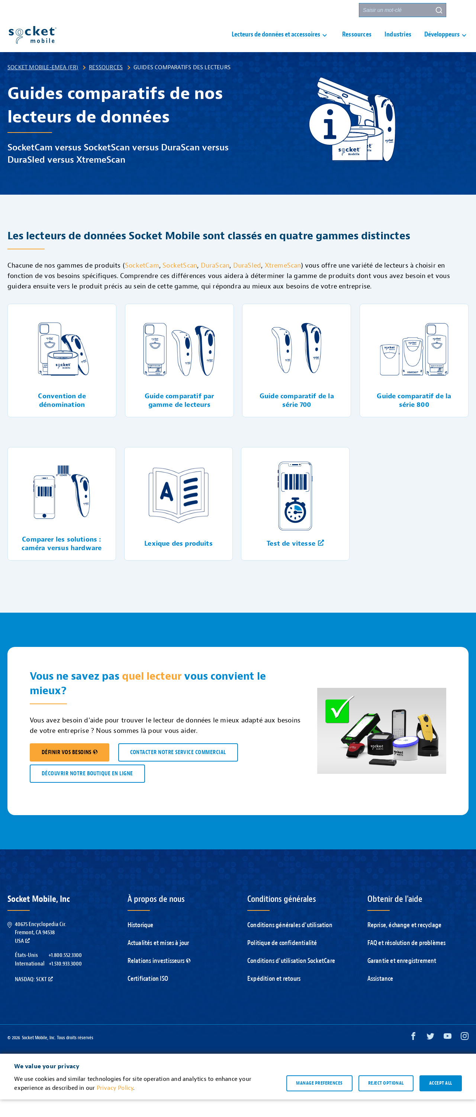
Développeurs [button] (442, 43)
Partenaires (336, 10)
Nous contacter (290, 10)
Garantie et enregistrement (402, 978)
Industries (398, 43)
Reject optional (386, 1101)
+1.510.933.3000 (65, 981)
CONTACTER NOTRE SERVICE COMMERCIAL (178, 769)
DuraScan (215, 283)
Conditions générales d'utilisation (289, 942)
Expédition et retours (273, 996)
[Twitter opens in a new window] (430, 1055)
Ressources (357, 43)
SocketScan (180, 283)
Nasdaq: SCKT (34, 996)
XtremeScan (283, 283)
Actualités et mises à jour (158, 960)
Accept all (440, 1101)
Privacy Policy (115, 1105)
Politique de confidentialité (282, 960)
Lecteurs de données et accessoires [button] (276, 43)
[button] (461, 10)
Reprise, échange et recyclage (404, 942)
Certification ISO (148, 996)
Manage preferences (319, 1101)
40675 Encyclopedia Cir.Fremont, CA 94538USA (40, 950)
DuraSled (247, 283)
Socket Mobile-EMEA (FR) (42, 85)
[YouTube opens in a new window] (447, 1055)
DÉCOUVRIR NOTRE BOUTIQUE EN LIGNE (87, 791)
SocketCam (142, 283)
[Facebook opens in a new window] (413, 1055)
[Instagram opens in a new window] (465, 1055)
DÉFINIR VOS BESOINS (69, 769)
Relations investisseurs (159, 978)
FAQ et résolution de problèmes (406, 960)
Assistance (246, 10)
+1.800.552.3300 (65, 972)
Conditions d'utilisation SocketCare (291, 978)
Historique (141, 942)
